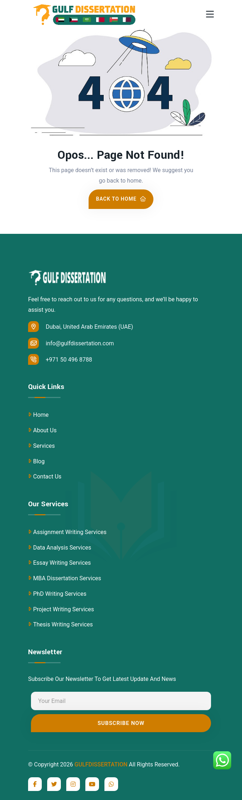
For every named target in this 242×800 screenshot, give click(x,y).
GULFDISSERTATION (101, 764)
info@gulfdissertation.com (71, 343)
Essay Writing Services (62, 562)
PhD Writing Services (59, 593)
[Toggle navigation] (210, 14)
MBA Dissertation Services (67, 578)
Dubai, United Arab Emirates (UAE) (80, 326)
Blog (39, 461)
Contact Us (47, 476)
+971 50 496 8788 (60, 359)
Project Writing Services (63, 609)
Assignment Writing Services (70, 532)
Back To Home (121, 199)
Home (41, 414)
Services (44, 445)
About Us (45, 430)
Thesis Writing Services (63, 624)
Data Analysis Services (62, 547)
